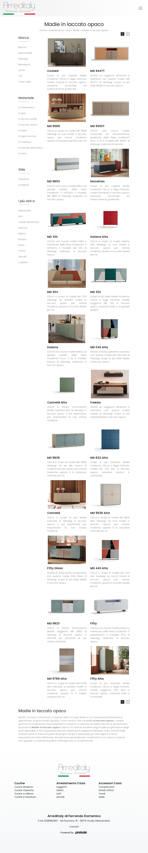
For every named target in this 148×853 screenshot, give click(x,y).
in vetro (22, 153)
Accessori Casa (110, 783)
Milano (22, 233)
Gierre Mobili (25, 53)
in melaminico (26, 107)
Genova (22, 227)
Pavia (21, 245)
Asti (20, 216)
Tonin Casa (24, 81)
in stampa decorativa (30, 147)
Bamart (22, 47)
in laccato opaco (27, 124)
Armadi (60, 797)
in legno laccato (27, 136)
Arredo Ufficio (106, 790)
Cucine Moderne (23, 787)
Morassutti (24, 64)
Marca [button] (23, 37)
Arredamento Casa (59, 30)
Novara (22, 239)
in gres (22, 113)
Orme (21, 70)
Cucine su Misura (23, 793)
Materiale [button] (26, 98)
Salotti (59, 790)
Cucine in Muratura (25, 797)
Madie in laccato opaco (95, 30)
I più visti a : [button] (27, 201)
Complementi (106, 787)
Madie (76, 30)
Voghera (23, 262)
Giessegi (23, 58)
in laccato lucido (27, 119)
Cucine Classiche (24, 790)
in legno (22, 130)
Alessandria (24, 210)
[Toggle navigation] (140, 8)
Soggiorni (61, 787)
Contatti (74, 826)
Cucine (19, 783)
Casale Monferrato (28, 222)
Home (43, 30)
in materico (24, 142)
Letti (58, 793)
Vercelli (22, 256)
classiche (23, 179)
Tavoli (102, 793)
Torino (21, 250)
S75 (20, 76)
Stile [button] (21, 169)
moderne (23, 184)
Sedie (102, 797)
